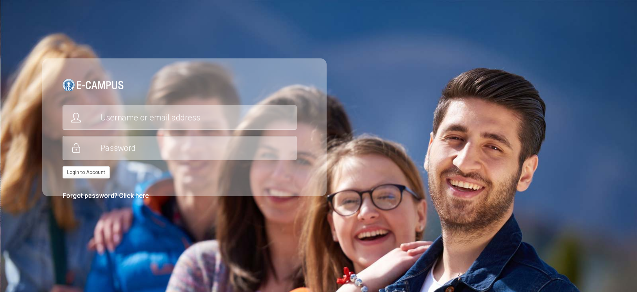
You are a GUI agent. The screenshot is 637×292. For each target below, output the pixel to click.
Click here (134, 196)
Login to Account (86, 172)
